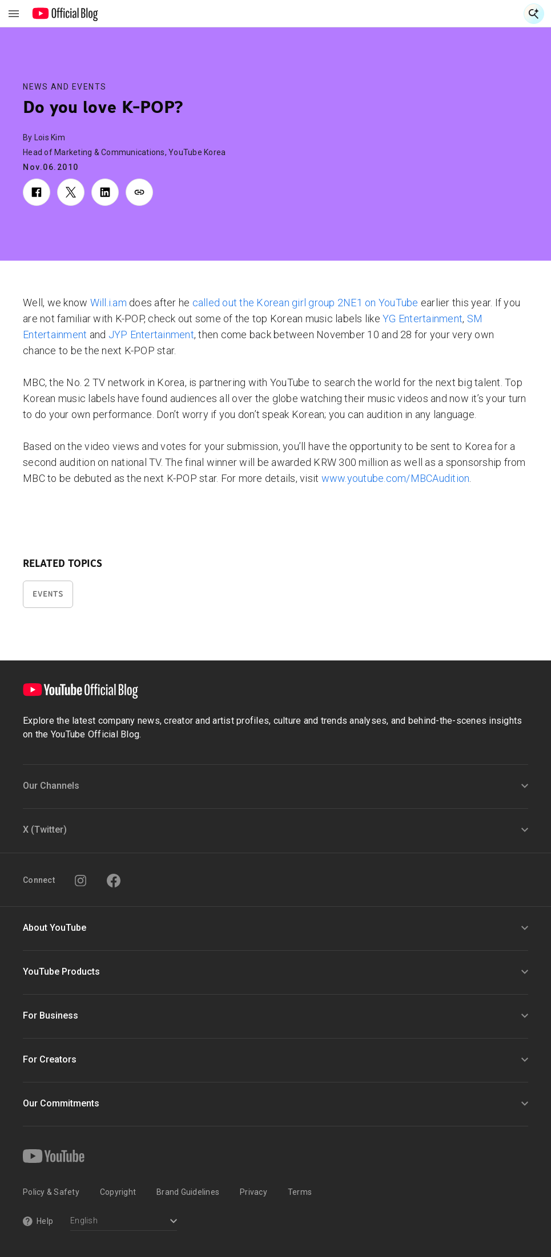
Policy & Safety (51, 1192)
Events (48, 594)
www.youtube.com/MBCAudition (394, 478)
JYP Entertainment (150, 334)
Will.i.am (108, 303)
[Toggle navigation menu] (14, 14)
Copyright (118, 1192)
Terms (300, 1192)
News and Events (65, 86)
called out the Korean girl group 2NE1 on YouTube (304, 303)
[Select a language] (123, 1222)
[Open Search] (534, 13)
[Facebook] (113, 880)
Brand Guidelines (187, 1192)
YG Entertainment (421, 319)
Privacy (253, 1192)
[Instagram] (80, 880)
